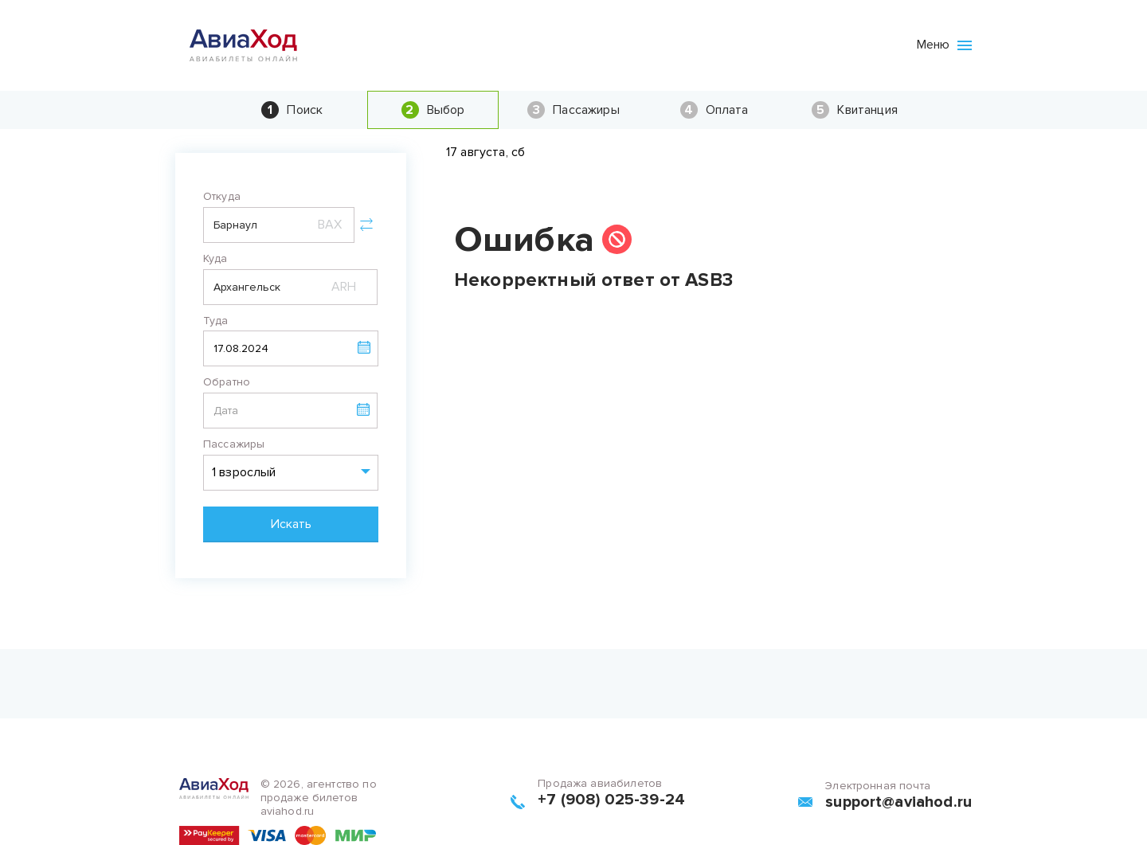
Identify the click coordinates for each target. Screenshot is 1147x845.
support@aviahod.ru (898, 802)
